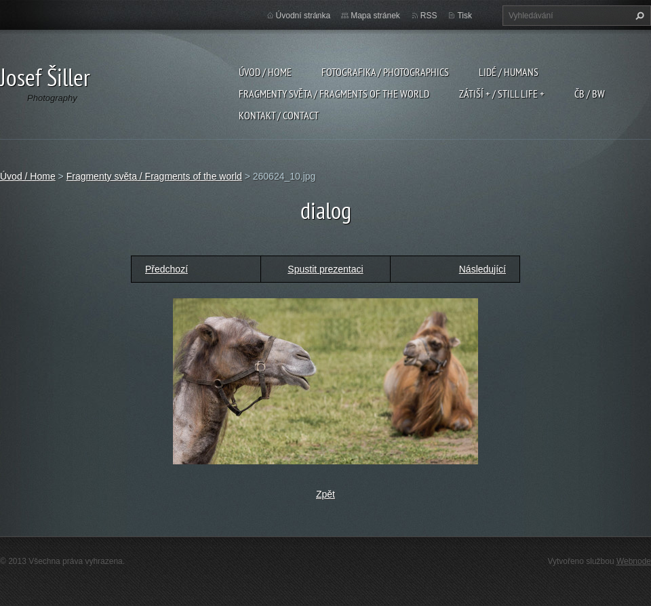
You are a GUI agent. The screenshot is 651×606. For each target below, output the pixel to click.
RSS (428, 15)
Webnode (633, 561)
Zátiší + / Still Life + (502, 93)
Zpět (325, 494)
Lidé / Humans (508, 72)
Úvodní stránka (303, 15)
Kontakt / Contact (279, 115)
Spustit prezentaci (325, 269)
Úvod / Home (265, 72)
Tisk (464, 15)
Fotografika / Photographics (385, 72)
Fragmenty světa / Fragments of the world (334, 93)
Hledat (638, 15)
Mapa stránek (375, 15)
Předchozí (166, 269)
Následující (482, 269)
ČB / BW (589, 93)
